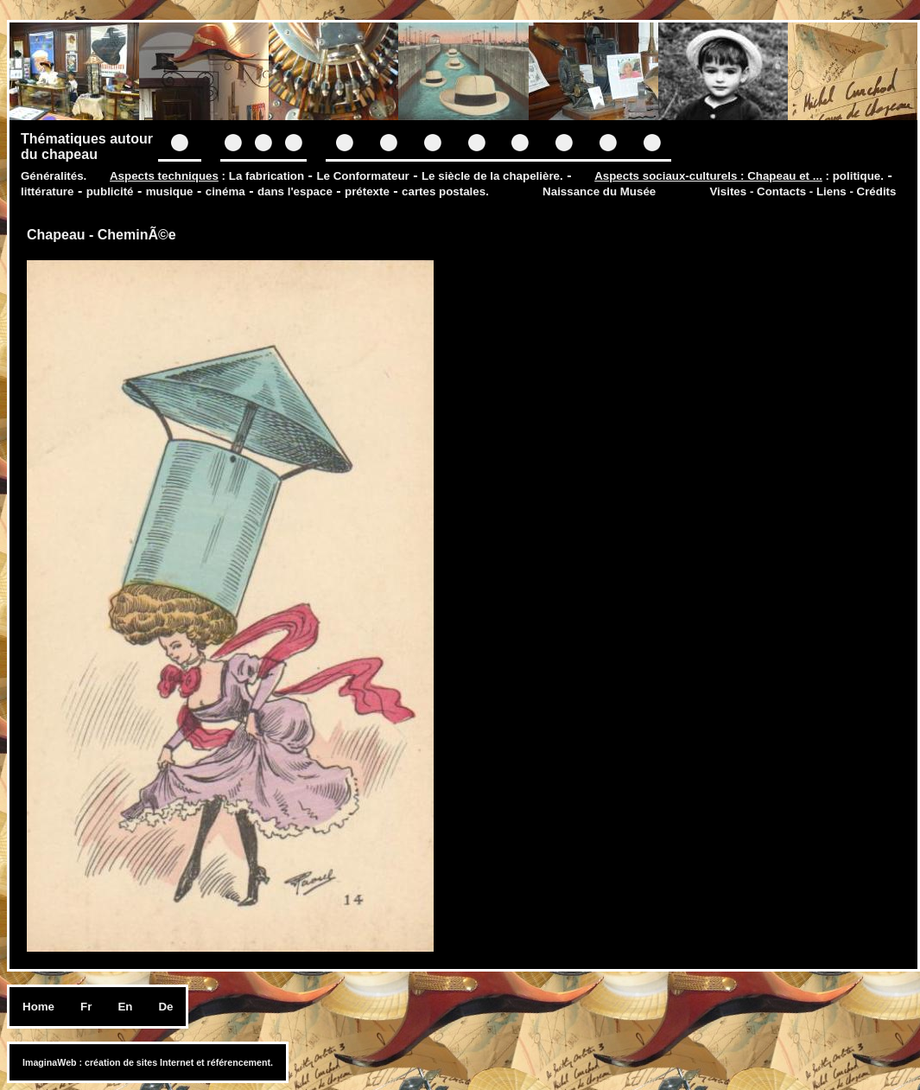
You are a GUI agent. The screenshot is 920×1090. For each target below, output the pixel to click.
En (124, 1006)
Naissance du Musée (599, 191)
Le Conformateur (362, 175)
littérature (47, 191)
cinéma (225, 191)
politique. (858, 175)
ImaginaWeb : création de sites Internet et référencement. (147, 1062)
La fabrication (266, 175)
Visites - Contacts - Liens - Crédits (802, 191)
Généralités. (53, 175)
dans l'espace (295, 191)
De (165, 1006)
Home (38, 1006)
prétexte (367, 191)
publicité (110, 191)
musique (170, 191)
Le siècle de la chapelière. (492, 175)
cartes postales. (445, 191)
